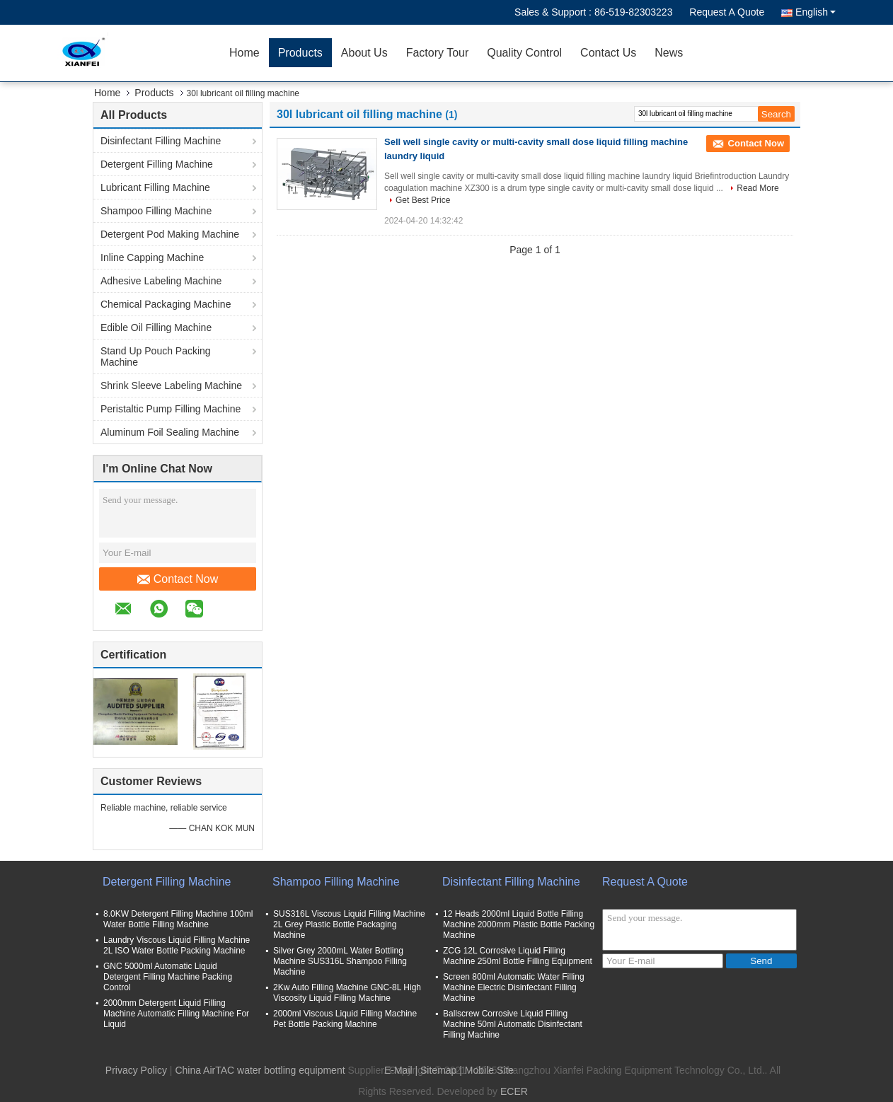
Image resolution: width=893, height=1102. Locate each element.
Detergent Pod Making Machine (169, 234)
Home (244, 53)
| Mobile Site (486, 1070)
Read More (757, 188)
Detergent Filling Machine (156, 164)
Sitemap (438, 1070)
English (815, 12)
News (669, 53)
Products (300, 53)
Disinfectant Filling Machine (160, 140)
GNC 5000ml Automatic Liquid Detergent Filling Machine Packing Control (167, 976)
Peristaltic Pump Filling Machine (170, 408)
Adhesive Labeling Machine (160, 280)
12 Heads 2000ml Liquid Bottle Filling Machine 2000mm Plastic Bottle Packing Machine (518, 924)
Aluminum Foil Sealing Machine (169, 432)
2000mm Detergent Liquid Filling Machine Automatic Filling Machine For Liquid (176, 1013)
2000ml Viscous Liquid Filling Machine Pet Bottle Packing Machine (345, 1019)
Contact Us (608, 53)
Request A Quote (726, 12)
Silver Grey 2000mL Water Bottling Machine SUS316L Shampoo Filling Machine (340, 961)
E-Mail (398, 1070)
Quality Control (524, 53)
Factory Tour (437, 53)
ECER (514, 1091)
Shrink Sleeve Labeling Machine (171, 385)
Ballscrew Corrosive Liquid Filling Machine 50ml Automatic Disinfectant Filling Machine (512, 1024)
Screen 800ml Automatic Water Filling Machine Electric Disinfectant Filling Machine (513, 987)
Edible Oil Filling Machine (156, 327)
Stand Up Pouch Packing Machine (155, 356)
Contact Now (178, 579)
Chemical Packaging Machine (165, 304)
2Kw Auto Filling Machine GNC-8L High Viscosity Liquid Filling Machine (347, 992)
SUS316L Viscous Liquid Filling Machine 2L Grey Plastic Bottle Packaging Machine (349, 924)
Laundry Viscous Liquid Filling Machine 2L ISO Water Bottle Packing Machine (176, 945)
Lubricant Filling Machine (155, 187)
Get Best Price (423, 200)
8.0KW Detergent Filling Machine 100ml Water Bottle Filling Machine (178, 919)
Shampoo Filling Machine (156, 210)
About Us (364, 53)
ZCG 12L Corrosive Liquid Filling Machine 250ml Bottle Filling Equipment (517, 956)
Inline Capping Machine (152, 257)
